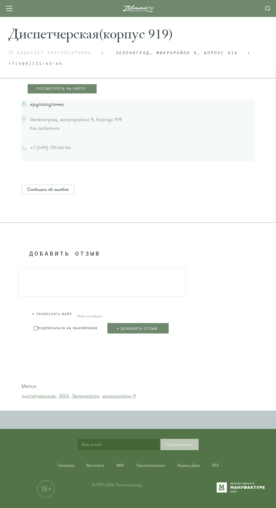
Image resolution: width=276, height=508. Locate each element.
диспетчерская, (39, 396)
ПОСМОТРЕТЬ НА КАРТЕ (61, 88)
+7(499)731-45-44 (35, 64)
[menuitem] (66, 465)
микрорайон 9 (119, 396)
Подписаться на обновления (67, 328)
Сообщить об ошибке (48, 189)
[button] (52, 313)
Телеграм (65, 465)
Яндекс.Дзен (188, 465)
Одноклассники (150, 465)
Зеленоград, (86, 396)
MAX (120, 465)
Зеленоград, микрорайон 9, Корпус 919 (76, 119)
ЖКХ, (64, 396)
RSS (215, 465)
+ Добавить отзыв (137, 328)
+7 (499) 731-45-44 (50, 147)
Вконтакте (95, 465)
